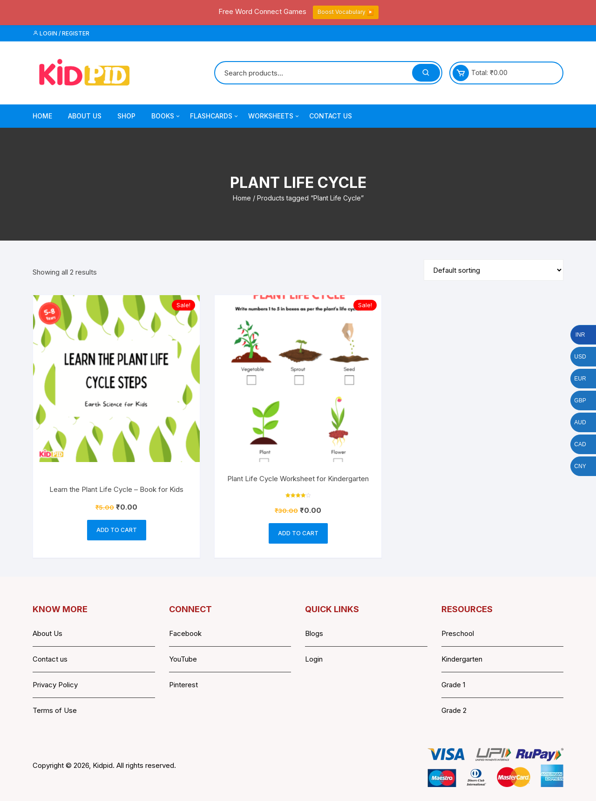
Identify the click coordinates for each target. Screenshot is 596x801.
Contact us (50, 659)
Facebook (185, 633)
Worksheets (274, 116)
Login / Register (61, 33)
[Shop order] (493, 270)
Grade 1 (453, 684)
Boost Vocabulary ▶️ (346, 11)
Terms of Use (55, 710)
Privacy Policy (55, 684)
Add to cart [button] (116, 529)
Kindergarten (461, 659)
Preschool (457, 633)
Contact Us (330, 116)
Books (166, 116)
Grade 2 (454, 710)
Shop (126, 116)
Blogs (314, 633)
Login (314, 659)
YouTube (183, 659)
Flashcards (214, 116)
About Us (85, 116)
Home (42, 116)
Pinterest (183, 684)
